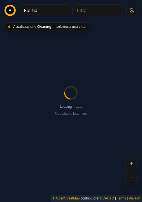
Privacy (134, 198)
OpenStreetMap (68, 198)
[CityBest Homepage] (10, 10)
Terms (121, 198)
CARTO (108, 198)
